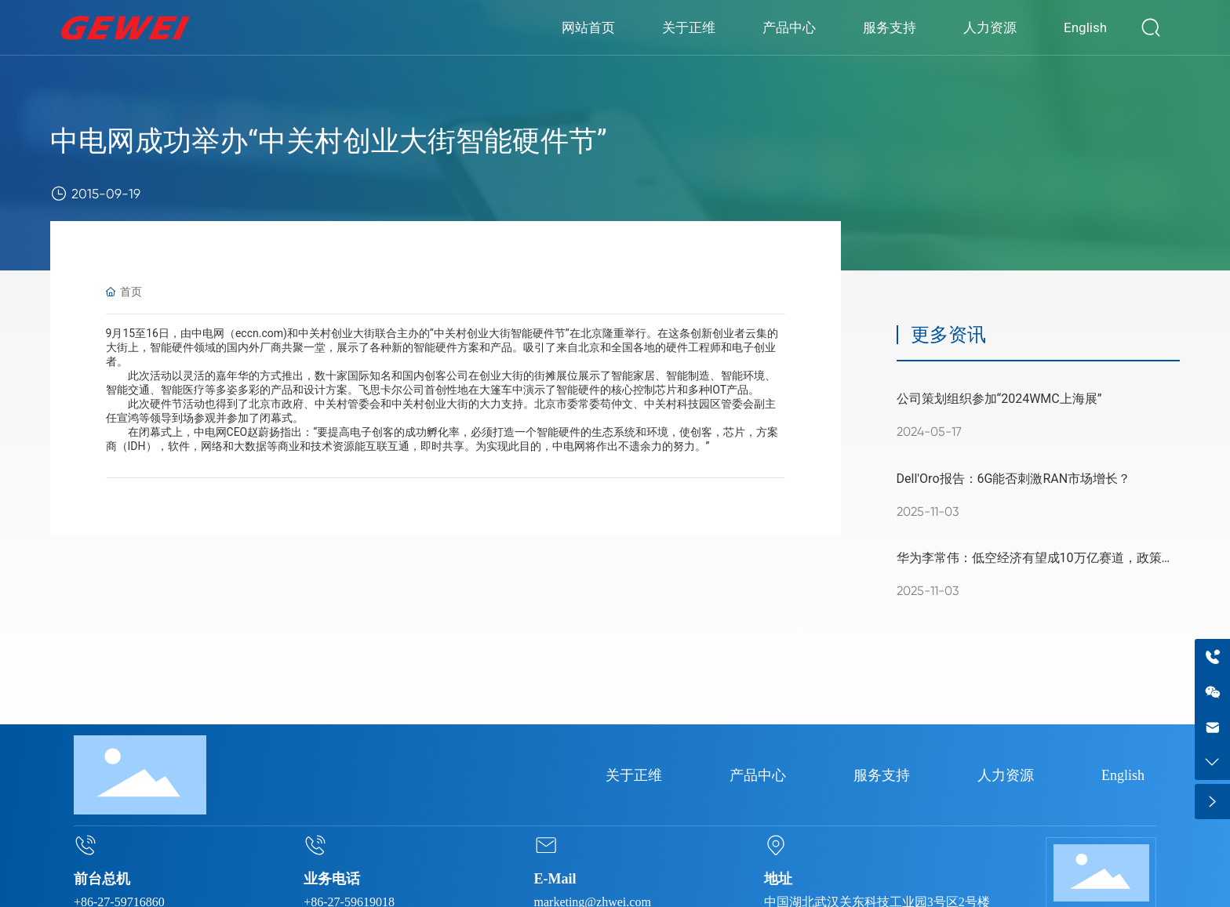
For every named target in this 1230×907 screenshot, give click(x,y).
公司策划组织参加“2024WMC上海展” (999, 398)
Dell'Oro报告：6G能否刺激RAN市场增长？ (1014, 478)
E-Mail (555, 879)
